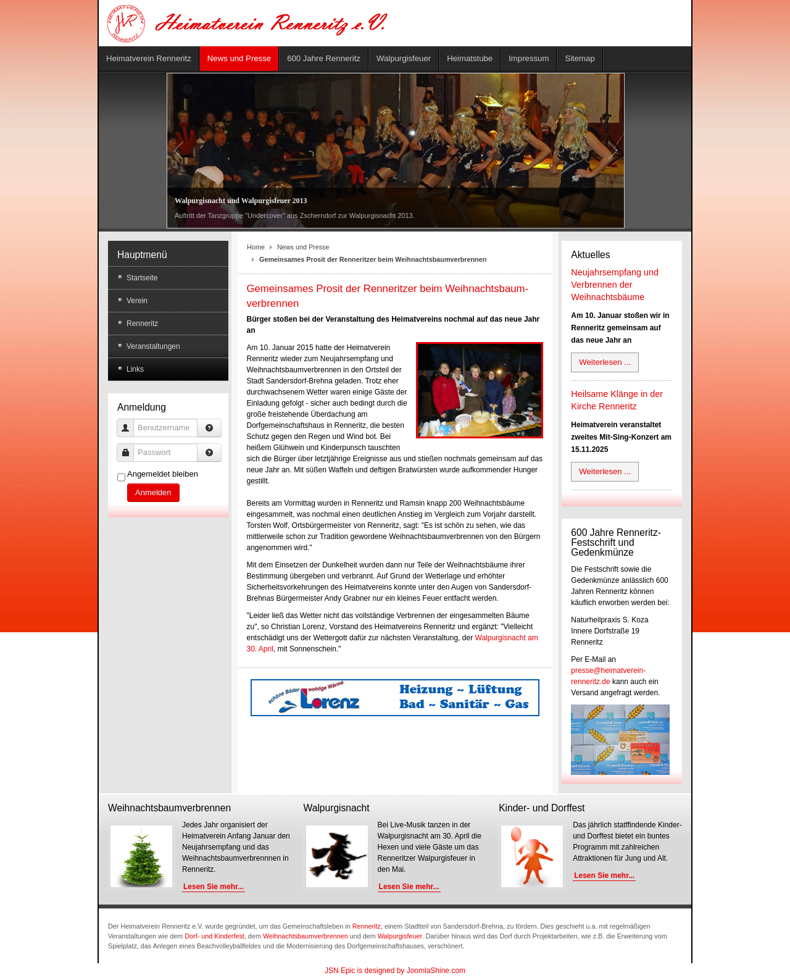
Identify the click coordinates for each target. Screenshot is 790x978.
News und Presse (303, 247)
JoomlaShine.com (436, 970)
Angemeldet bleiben (162, 474)
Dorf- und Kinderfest (214, 936)
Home (256, 247)
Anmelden (153, 492)
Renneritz (366, 926)
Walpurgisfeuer (400, 936)
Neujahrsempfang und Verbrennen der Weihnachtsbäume (615, 284)
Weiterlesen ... (605, 362)
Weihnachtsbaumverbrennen (305, 936)
